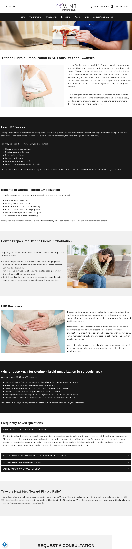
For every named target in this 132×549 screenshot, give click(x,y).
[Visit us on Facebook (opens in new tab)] (6, 6)
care (83, 83)
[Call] (119, 6)
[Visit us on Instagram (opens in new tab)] (10, 6)
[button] (42, 17)
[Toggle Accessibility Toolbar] (4, 544)
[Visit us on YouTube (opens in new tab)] (13, 6)
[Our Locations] (99, 6)
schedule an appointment (20, 500)
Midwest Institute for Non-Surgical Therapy (110, 71)
